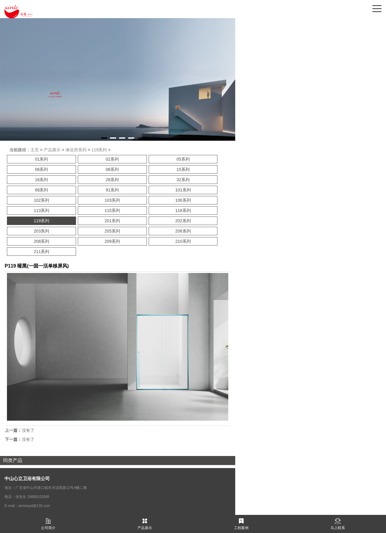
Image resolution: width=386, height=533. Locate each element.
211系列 (41, 251)
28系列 (112, 179)
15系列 (183, 169)
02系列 (112, 159)
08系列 (112, 169)
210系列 (183, 241)
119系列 (99, 149)
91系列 (112, 190)
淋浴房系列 (76, 149)
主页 (34, 149)
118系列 (183, 210)
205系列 (112, 231)
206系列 (183, 231)
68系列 (41, 190)
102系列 (41, 200)
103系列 (112, 200)
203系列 (41, 231)
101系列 (183, 190)
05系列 (183, 159)
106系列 (183, 200)
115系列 (112, 210)
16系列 (41, 179)
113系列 (41, 210)
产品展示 (52, 149)
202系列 (183, 220)
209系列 (112, 241)
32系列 (183, 179)
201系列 (112, 220)
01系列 (41, 159)
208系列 (41, 241)
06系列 (41, 169)
